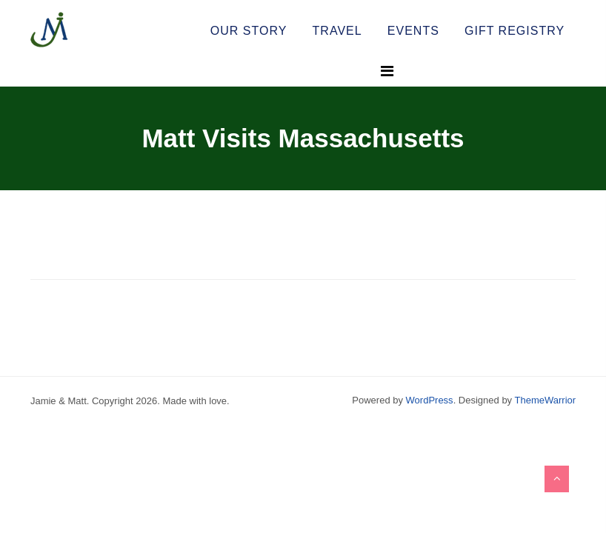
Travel (337, 30)
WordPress (429, 400)
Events (413, 30)
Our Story (248, 30)
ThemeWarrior (545, 400)
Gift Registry (515, 30)
